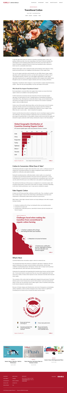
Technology (33, 2)
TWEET (39, 15)
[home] (6, 2)
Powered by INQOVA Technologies (22, 390)
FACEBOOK (35, 15)
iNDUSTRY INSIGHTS (53, 2)
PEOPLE (47, 2)
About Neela (14, 376)
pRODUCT (61, 2)
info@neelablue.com (25, 379)
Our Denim (5, 376)
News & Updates (15, 380)
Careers (14, 378)
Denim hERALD (6, 385)
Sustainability (6, 380)
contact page (24, 380)
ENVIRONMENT (41, 2)
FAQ (13, 385)
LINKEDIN (30, 15)
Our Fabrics (5, 378)
